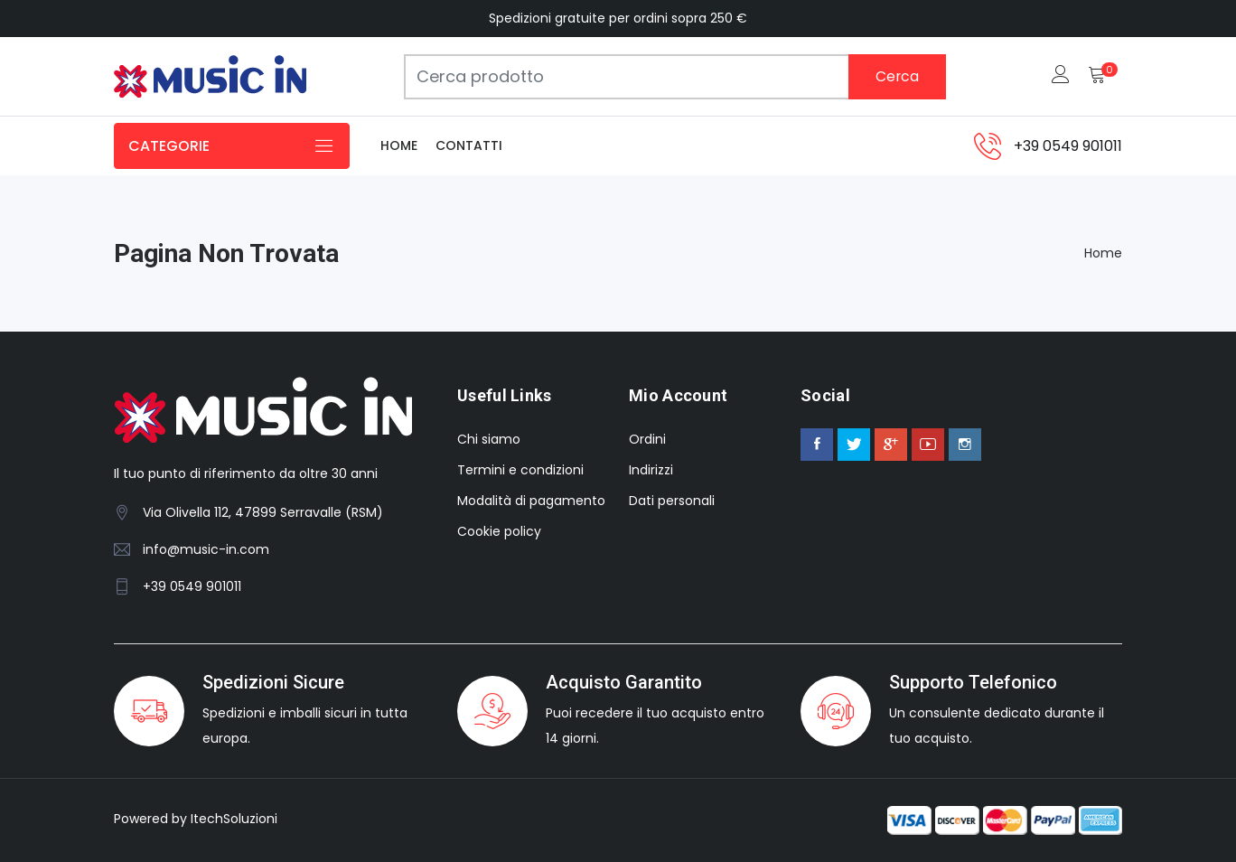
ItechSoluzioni (234, 819)
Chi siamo (488, 439)
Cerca (897, 76)
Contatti (468, 145)
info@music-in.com (206, 549)
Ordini (647, 439)
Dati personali (672, 501)
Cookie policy (499, 531)
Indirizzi (651, 470)
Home (398, 145)
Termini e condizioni (520, 470)
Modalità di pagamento (531, 501)
